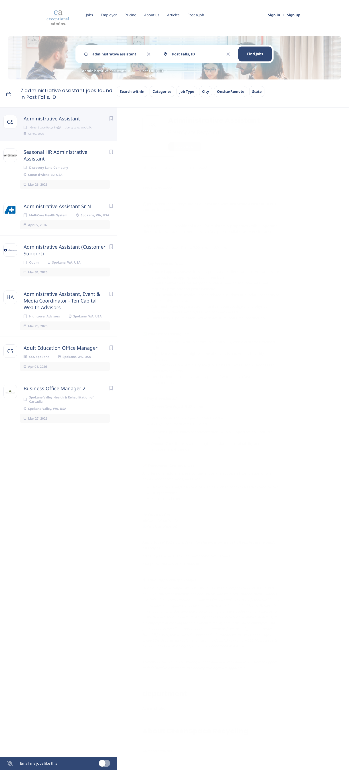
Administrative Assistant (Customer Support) (65, 257)
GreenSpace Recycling (193, 132)
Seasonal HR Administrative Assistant (55, 162)
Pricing (130, 15)
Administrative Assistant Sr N (57, 213)
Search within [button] (132, 91)
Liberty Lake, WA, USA (160, 167)
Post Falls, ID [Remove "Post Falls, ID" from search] (151, 70)
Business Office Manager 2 (54, 395)
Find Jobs (255, 53)
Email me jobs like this (38, 763)
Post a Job (195, 15)
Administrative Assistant (52, 118)
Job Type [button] (186, 91)
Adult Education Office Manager (60, 354)
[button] (289, 147)
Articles (173, 15)
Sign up (293, 15)
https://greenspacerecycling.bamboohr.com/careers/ (187, 556)
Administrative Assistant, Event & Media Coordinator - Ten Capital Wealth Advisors (62, 308)
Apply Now (184, 146)
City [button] (205, 91)
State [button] (257, 91)
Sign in (274, 15)
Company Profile (157, 750)
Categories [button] (161, 91)
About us (151, 15)
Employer (109, 15)
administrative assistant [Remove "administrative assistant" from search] (104, 70)
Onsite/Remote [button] (230, 91)
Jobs (89, 15)
